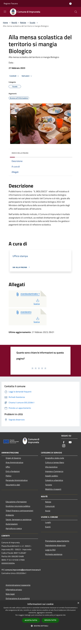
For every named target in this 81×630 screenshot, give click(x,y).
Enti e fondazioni (13, 471)
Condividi (15, 76)
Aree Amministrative (14, 462)
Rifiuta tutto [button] (50, 620)
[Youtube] (70, 442)
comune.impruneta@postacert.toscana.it (23, 569)
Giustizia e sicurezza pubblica (18, 506)
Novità (14, 22)
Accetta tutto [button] (31, 620)
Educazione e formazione (16, 501)
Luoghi (48, 522)
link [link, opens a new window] (64, 615)
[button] (40, 626)
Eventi (48, 526)
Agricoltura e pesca (14, 528)
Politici (8, 475)
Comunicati (50, 506)
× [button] (78, 603)
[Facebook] (63, 442)
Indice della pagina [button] (20, 153)
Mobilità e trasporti (53, 489)
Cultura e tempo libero (54, 462)
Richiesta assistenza (53, 554)
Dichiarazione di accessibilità (18, 598)
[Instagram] (63, 446)
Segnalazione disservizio (55, 545)
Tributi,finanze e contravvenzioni (19, 510)
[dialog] (40, 615)
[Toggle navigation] (4, 11)
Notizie (23, 22)
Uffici (8, 466)
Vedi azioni (27, 76)
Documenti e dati (13, 484)
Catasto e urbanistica (54, 480)
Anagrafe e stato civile (54, 457)
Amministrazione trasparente (18, 585)
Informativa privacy (14, 589)
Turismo (48, 484)
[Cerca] (75, 11)
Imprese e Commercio (54, 471)
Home (5, 22)
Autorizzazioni (12, 523)
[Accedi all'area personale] (70, 3)
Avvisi (47, 510)
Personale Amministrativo (17, 480)
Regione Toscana (11, 3)
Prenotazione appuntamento (57, 540)
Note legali (10, 593)
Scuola (32, 22)
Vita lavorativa (51, 466)
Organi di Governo (13, 457)
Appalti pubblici (51, 475)
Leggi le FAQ (50, 549)
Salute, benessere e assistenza (18, 519)
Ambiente (10, 515)
